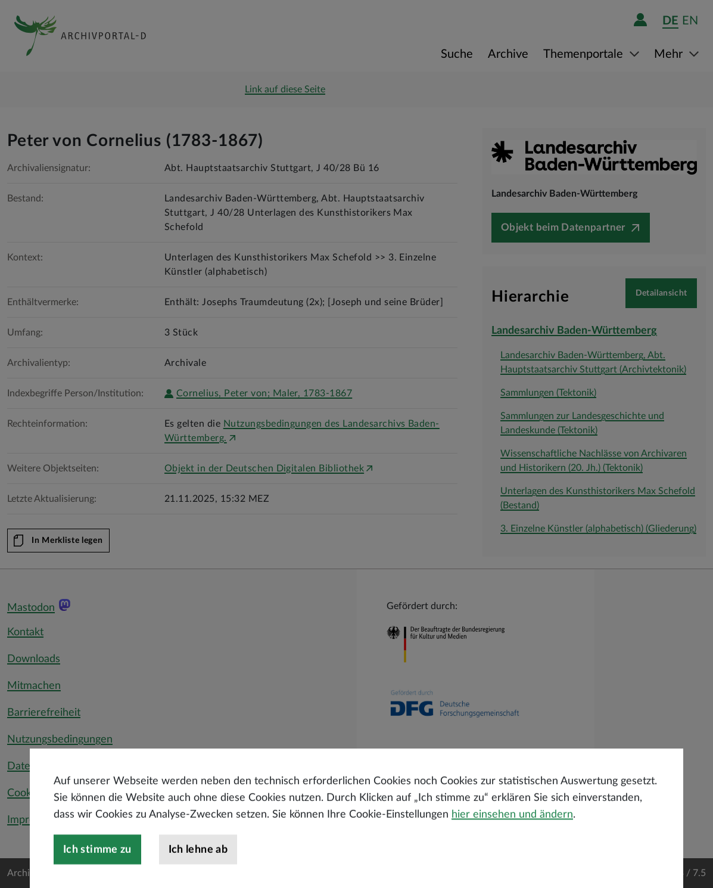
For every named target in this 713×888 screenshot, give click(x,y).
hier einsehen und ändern (512, 839)
